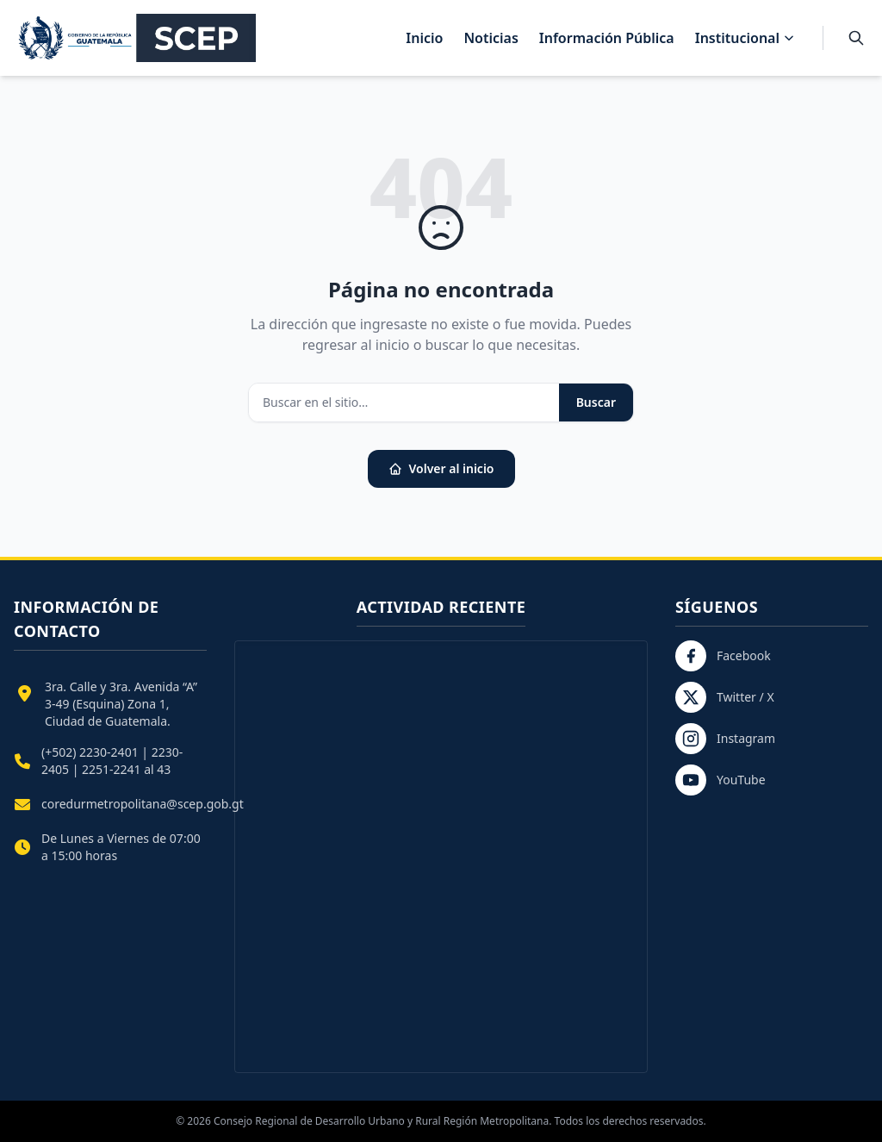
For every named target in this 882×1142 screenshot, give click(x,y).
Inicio (424, 37)
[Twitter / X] (771, 697)
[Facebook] (771, 655)
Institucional (745, 37)
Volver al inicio (441, 468)
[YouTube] (771, 780)
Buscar (596, 402)
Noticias (490, 37)
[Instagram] (771, 738)
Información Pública (606, 37)
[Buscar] (856, 38)
